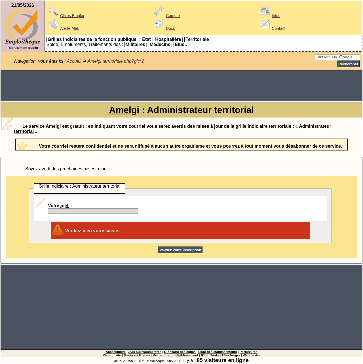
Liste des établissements (217, 351)
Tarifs (214, 355)
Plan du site (112, 355)
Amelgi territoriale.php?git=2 (115, 61)
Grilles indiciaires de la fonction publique (92, 39)
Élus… (182, 44)
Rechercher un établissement (175, 355)
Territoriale (197, 39)
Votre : (93, 208)
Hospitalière (168, 39)
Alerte (63, 28)
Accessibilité (115, 351)
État (146, 39)
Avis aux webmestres (144, 351)
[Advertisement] (181, 86)
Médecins (160, 44)
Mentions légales (137, 355)
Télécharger (230, 355)
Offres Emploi (65, 15)
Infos (269, 15)
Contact (271, 28)
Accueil (74, 61)
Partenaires (249, 351)
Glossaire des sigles (179, 351)
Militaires (135, 44)
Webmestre (251, 355)
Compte (166, 15)
